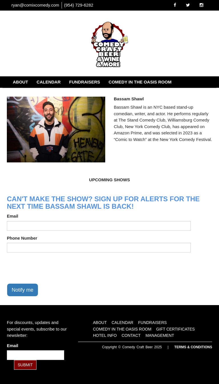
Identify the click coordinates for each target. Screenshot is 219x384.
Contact (108, 93)
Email (12, 216)
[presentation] (50, 268)
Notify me (22, 290)
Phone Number (22, 238)
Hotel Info (76, 93)
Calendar (48, 81)
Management (142, 93)
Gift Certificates (33, 93)
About (20, 81)
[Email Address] (35, 355)
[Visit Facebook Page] (175, 5)
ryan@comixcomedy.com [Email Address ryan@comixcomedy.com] (35, 5)
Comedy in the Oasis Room (140, 81)
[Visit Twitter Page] (188, 5)
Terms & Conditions (193, 347)
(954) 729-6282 (79, 5)
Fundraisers (84, 81)
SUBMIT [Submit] (25, 365)
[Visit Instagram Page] (201, 5)
